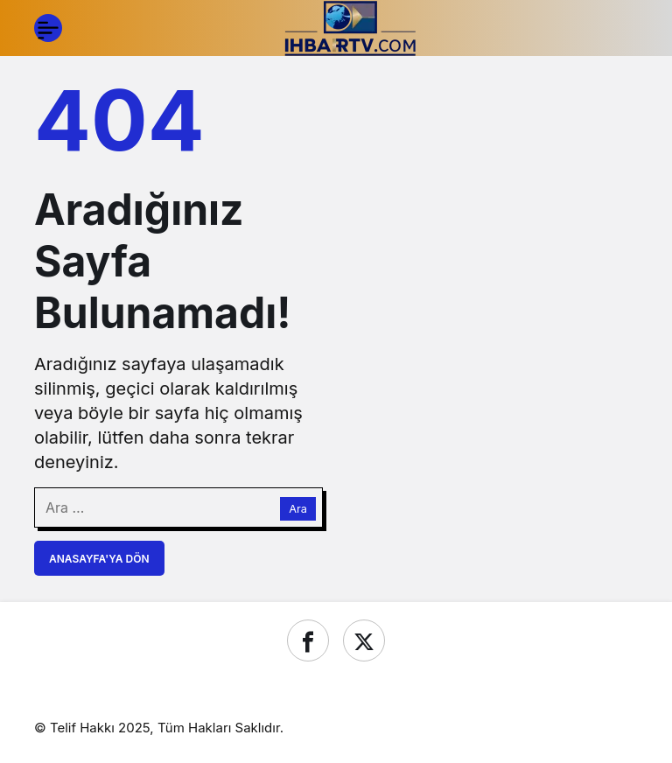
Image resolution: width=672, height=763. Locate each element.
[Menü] (48, 28)
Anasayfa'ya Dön (99, 558)
